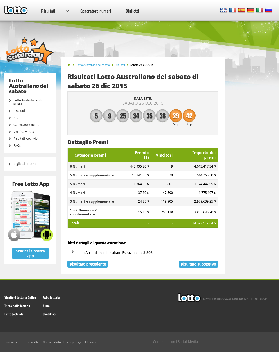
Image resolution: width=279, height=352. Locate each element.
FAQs (17, 145)
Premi (18, 118)
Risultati (55, 11)
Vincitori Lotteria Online (20, 297)
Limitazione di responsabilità (21, 342)
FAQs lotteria (51, 297)
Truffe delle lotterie (17, 305)
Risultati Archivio (26, 138)
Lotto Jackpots (13, 314)
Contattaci (49, 314)
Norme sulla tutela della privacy (62, 342)
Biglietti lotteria (25, 164)
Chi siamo (91, 342)
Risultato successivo (198, 264)
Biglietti (132, 11)
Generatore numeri (95, 11)
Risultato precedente (88, 264)
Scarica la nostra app (30, 253)
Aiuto (46, 305)
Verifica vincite (24, 131)
